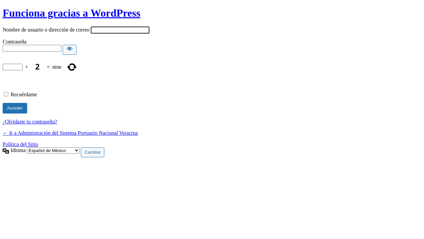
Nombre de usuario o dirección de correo (46, 30)
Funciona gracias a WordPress (71, 13)
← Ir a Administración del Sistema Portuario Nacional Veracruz (70, 133)
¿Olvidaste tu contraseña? (30, 121)
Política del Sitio (20, 144)
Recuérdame (24, 94)
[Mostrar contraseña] (70, 50)
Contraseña (14, 41)
